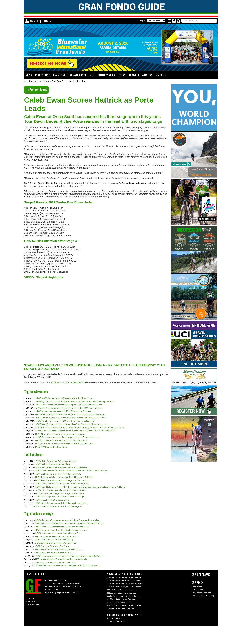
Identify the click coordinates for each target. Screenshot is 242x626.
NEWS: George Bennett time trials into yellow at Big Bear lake (61, 467)
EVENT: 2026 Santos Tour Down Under (51, 447)
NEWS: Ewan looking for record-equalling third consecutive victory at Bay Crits (68, 556)
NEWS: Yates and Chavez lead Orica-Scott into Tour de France (61, 530)
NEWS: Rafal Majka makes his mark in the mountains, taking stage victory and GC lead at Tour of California (80, 487)
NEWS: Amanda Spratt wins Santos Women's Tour (55, 543)
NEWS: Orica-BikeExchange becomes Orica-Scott (55, 562)
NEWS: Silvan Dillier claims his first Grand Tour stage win (59, 506)
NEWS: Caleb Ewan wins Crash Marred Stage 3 (54, 540)
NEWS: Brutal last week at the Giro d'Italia (53, 464)
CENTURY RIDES (106, 75)
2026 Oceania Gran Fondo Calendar (121, 599)
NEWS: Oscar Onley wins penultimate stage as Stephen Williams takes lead (67, 437)
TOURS (122, 75)
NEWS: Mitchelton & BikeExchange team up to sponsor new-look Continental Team (70, 523)
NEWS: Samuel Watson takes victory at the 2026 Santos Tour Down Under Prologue (71, 418)
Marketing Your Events (116, 621)
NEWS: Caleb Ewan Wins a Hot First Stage (52, 546)
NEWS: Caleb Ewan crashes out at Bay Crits (53, 553)
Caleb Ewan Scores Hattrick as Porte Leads (69, 81)
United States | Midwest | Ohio (36, 81)
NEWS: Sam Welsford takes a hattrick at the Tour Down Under (61, 440)
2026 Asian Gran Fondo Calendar (120, 602)
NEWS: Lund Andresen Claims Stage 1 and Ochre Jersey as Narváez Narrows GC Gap (70, 414)
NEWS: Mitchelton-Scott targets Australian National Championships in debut (67, 520)
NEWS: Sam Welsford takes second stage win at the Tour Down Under (64, 444)
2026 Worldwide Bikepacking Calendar (122, 589)
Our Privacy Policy (32, 604)
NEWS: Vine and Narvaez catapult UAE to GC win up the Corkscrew (63, 411)
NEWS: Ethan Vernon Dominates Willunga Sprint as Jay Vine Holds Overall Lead (69, 405)
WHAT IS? (147, 75)
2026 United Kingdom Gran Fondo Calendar (124, 596)
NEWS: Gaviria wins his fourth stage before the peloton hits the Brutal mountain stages (71, 470)
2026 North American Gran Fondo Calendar (124, 577)
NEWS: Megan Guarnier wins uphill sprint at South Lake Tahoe (61, 503)
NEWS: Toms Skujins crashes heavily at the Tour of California (61, 490)
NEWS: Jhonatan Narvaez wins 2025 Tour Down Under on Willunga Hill (65, 421)
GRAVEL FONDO (78, 75)
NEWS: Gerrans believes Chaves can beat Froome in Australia (61, 559)
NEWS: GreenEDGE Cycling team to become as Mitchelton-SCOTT (62, 527)
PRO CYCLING (42, 75)
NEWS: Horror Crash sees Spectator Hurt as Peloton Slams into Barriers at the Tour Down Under (75, 431)
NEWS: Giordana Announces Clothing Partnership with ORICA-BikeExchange (68, 566)
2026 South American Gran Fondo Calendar (124, 605)
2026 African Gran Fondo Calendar (120, 608)
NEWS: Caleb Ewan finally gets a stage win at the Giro (57, 533)
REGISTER (46, 21)
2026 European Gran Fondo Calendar (121, 593)
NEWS (29, 75)
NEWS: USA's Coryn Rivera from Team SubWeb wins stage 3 (60, 496)
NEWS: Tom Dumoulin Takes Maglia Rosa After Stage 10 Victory (62, 483)
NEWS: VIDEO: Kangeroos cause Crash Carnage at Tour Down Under (64, 398)
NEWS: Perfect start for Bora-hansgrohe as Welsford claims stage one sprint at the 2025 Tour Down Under (79, 427)
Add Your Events (113, 618)
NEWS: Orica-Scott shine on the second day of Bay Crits (58, 549)
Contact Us (30, 598)
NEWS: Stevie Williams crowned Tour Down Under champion (60, 434)
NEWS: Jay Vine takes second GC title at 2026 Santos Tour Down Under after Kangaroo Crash (75, 401)
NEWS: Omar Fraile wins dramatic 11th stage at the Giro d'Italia (61, 480)
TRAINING (134, 75)
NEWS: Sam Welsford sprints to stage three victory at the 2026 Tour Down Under (69, 408)
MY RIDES (34, 21)
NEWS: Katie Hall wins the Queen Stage (52, 500)
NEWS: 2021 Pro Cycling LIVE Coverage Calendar (56, 461)
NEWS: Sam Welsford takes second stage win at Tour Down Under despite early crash (72, 424)
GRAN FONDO (60, 75)
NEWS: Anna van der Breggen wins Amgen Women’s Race (59, 493)
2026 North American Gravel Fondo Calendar (124, 580)
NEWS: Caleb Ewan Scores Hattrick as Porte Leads (56, 536)
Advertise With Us (32, 601)
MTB (92, 75)
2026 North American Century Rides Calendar (124, 583)
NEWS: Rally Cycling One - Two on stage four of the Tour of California (64, 477)
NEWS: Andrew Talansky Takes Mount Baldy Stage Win (58, 474)
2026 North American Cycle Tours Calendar (124, 586)
